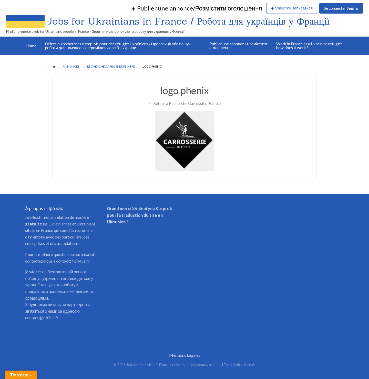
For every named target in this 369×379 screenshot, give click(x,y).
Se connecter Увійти (341, 8)
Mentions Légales (184, 355)
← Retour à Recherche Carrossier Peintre (184, 103)
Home (31, 46)
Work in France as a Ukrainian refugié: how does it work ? (309, 45)
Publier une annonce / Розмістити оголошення (238, 45)
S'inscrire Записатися (294, 8)
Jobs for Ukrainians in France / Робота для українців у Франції (189, 21)
